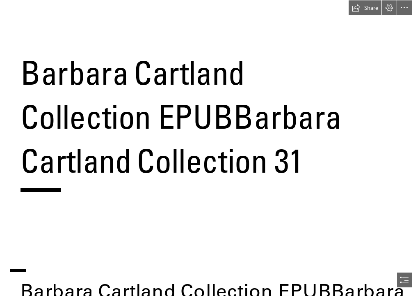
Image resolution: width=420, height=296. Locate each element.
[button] (365, 7)
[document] (210, 148)
